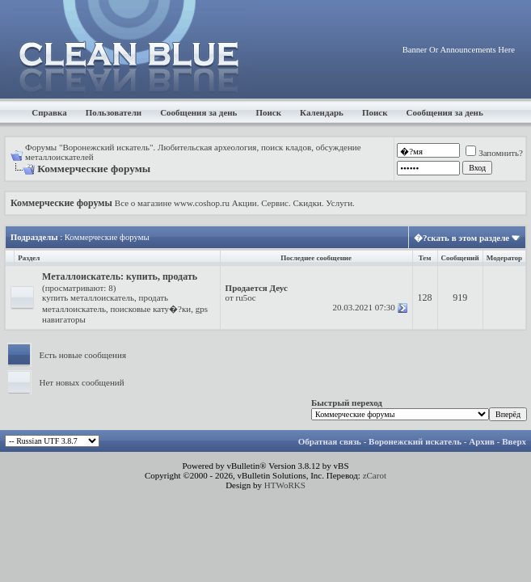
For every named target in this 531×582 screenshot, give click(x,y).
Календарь (321, 112)
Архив (482, 441)
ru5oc (246, 297)
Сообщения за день (198, 112)
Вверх (514, 441)
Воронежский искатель (415, 441)
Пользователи (113, 112)
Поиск (268, 112)
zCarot (374, 475)
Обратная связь (329, 441)
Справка (49, 112)
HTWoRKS (285, 485)
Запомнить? (494, 153)
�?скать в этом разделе (461, 237)
